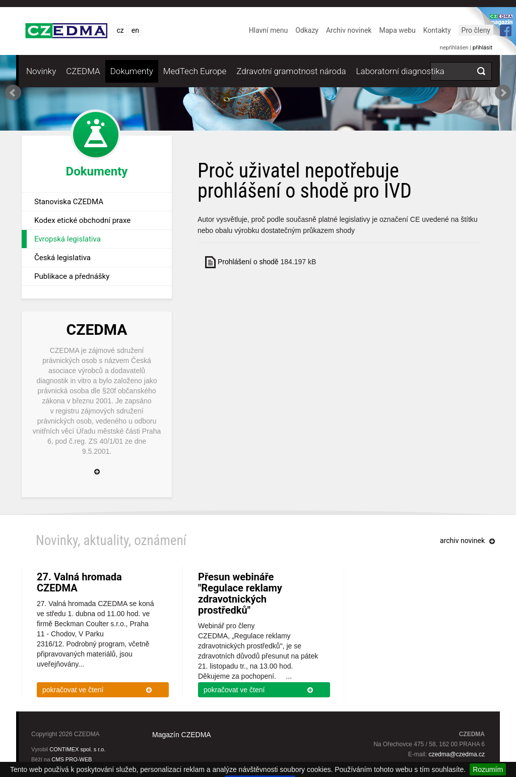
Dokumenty (131, 71)
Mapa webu (397, 30)
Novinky (41, 71)
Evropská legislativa (67, 239)
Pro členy (476, 30)
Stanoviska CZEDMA (68, 201)
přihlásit (482, 47)
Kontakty (437, 30)
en (135, 30)
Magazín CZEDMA (181, 735)
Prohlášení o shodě (248, 262)
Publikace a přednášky (71, 276)
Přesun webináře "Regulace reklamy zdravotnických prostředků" (240, 593)
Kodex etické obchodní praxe (82, 220)
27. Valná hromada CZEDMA (79, 582)
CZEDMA (83, 71)
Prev (13, 93)
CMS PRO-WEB (71, 759)
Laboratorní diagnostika (400, 71)
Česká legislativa (62, 257)
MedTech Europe (194, 71)
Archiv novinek (349, 30)
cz (119, 30)
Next (503, 93)
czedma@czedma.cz (456, 754)
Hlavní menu (268, 30)
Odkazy (306, 30)
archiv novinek (462, 540)
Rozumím (488, 769)
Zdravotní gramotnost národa (291, 71)
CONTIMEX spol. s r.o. (77, 749)
